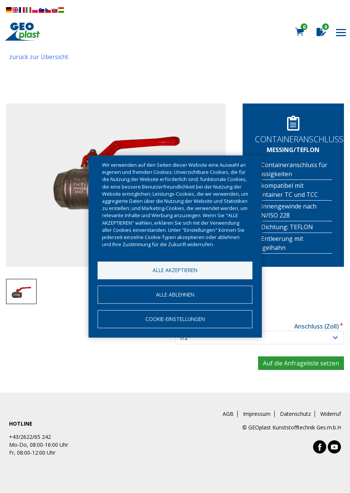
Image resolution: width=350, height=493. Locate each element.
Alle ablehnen (175, 294)
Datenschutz (295, 414)
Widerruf (330, 414)
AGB (228, 414)
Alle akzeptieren (175, 270)
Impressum (257, 414)
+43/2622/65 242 (30, 436)
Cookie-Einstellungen (175, 319)
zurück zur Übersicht (38, 57)
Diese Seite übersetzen (35, 10)
